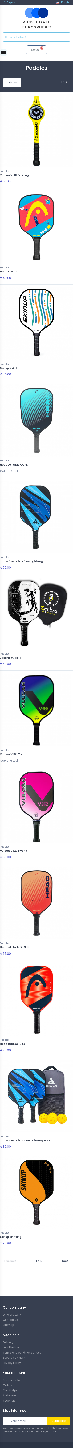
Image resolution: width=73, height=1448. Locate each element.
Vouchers (9, 1400)
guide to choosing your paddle (28, 1289)
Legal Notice (11, 1347)
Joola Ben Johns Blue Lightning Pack (25, 1140)
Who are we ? (12, 1315)
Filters (13, 82)
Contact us (10, 1320)
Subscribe (59, 1421)
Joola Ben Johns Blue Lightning (21, 561)
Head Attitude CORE (14, 465)
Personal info (11, 1380)
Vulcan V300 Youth (13, 754)
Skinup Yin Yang (10, 1237)
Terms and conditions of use (22, 1352)
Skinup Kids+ (8, 368)
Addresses (9, 1395)
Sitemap (8, 1325)
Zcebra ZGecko (10, 658)
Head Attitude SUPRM (14, 947)
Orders (7, 1385)
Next (65, 1261)
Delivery (8, 1342)
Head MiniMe (8, 271)
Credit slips (10, 1390)
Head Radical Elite (12, 1044)
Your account (14, 1373)
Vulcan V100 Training (14, 175)
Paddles (5, 171)
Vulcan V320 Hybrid (13, 851)
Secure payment (14, 1358)
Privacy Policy (12, 1363)
